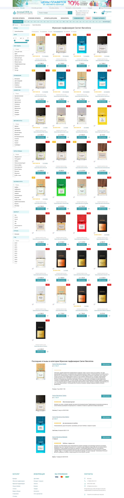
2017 (16, 255)
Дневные (17, 83)
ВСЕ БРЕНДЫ (106, 21)
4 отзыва (86, 127)
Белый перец (18, 132)
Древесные (18, 102)
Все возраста (18, 225)
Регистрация (107, 8)
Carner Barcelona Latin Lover (61, 132)
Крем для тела (18, 60)
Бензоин (17, 171)
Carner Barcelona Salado (41, 203)
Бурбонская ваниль (20, 201)
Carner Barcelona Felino (102, 239)
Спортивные (18, 87)
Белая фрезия (18, 167)
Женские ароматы (19, 18)
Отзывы (15, 496)
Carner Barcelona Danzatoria (41, 274)
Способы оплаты (54, 8)
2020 (16, 261)
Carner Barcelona (19, 31)
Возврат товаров (38, 481)
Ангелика (17, 128)
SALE (88, 18)
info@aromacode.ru (92, 486)
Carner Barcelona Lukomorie (102, 96)
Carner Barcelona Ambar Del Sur (41, 239)
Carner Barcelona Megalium (61, 239)
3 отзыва (106, 56)
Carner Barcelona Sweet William (40, 310)
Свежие (17, 112)
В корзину (40, 66)
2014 (16, 249)
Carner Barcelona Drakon (82, 310)
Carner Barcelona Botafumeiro (102, 167)
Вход (101, 8)
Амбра (16, 161)
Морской (17, 106)
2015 (16, 251)
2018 (16, 257)
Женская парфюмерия (19, 481)
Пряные (17, 110)
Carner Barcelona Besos (82, 132)
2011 (16, 245)
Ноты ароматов (38, 493)
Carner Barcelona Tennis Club (61, 203)
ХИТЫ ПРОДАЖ (18, 21)
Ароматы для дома (50, 18)
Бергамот (17, 134)
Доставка (36, 478)
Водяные (17, 98)
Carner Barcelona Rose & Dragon (82, 274)
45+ (16, 223)
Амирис (17, 193)
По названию (43, 31)
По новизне (67, 31)
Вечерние (17, 78)
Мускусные (18, 108)
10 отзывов (66, 91)
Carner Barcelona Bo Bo (40, 60)
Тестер (16, 70)
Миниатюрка (18, 62)
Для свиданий (18, 80)
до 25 (16, 227)
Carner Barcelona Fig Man (81, 203)
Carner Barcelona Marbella (81, 60)
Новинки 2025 (78, 18)
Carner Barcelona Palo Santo (41, 132)
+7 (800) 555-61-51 (83, 11)
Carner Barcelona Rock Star (82, 96)
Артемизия (17, 130)
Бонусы (36, 486)
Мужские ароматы (34, 18)
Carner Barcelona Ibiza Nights (61, 96)
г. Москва (22, 8)
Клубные (17, 85)
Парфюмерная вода (20, 64)
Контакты (36, 491)
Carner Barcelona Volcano (40, 346)
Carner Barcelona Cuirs (61, 60)
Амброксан (18, 191)
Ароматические (19, 96)
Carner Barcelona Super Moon (81, 239)
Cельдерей (17, 159)
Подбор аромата (99, 18)
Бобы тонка (18, 175)
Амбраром (17, 189)
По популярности (58, 31)
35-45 (16, 219)
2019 (16, 259)
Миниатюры (65, 18)
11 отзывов (45, 56)
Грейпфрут (17, 145)
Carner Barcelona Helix (61, 310)
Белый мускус (18, 195)
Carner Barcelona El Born (82, 167)
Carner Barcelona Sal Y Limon (102, 132)
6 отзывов (107, 91)
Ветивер (17, 205)
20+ (16, 215)
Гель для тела (18, 51)
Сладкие (17, 114)
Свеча (16, 68)
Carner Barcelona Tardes (41, 96)
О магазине (16, 493)
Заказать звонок (81, 14)
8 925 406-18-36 (91, 483)
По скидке (73, 31)
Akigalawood (18, 156)
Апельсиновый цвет (20, 163)
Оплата (36, 483)
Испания (17, 234)
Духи (16, 53)
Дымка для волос (19, 55)
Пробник (17, 66)
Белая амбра (18, 165)
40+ (16, 221)
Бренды (15, 478)
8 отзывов (66, 56)
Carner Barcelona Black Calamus (102, 310)
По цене (50, 31)
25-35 (16, 217)
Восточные (18, 100)
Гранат (16, 142)
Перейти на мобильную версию (95, 494)
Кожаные (17, 104)
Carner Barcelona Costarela (102, 60)
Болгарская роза (19, 136)
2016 (16, 253)
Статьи (14, 488)
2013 (16, 247)
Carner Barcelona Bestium (61, 274)
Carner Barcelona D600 (61, 167)
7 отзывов (86, 56)
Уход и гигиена (16, 486)
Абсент (17, 126)
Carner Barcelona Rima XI (40, 167)
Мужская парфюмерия (19, 483)
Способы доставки (37, 8)
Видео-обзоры (16, 491)
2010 (16, 243)
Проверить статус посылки (73, 8)
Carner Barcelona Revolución (102, 203)
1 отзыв (45, 127)
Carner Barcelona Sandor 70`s (102, 274)
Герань (16, 140)
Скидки (90, 8)
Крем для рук (18, 57)
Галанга (17, 138)
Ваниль (17, 203)
